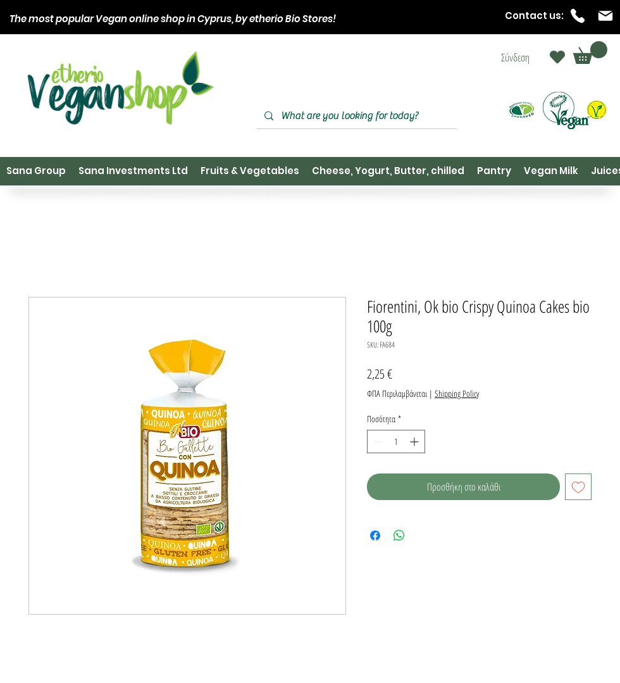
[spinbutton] (396, 441)
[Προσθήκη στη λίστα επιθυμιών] (578, 486)
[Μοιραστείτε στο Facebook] (375, 535)
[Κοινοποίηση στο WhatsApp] (399, 535)
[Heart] (557, 57)
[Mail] (605, 16)
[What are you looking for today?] (355, 116)
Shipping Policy (457, 393)
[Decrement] (377, 441)
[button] (590, 52)
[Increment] (415, 441)
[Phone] (577, 16)
